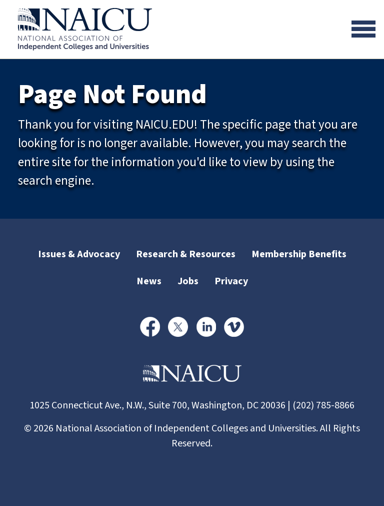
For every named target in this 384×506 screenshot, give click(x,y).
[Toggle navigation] (363, 29)
